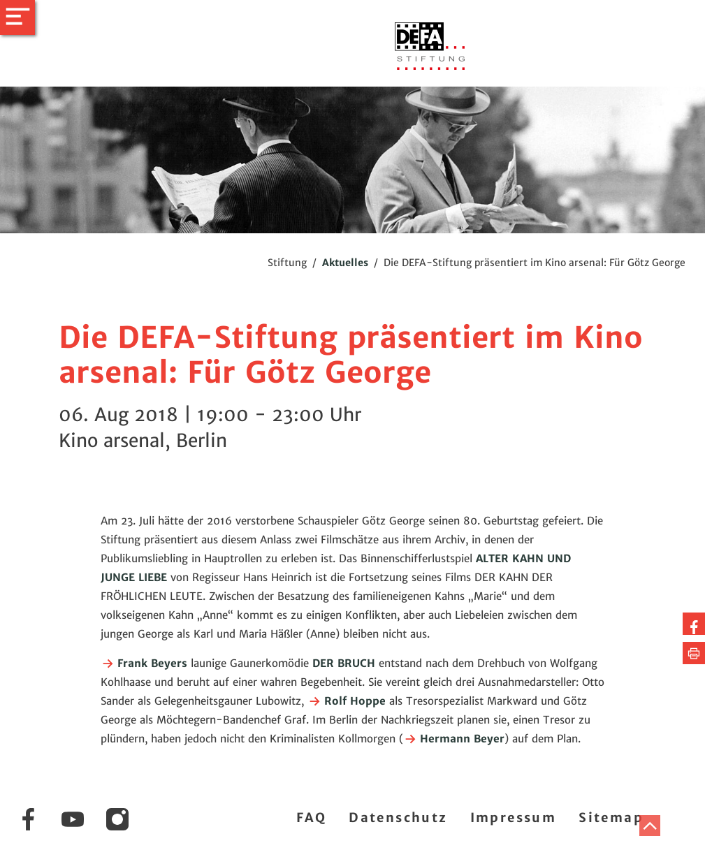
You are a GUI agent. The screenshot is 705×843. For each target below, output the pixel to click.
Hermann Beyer (453, 738)
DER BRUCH (343, 663)
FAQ (311, 817)
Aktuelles (345, 262)
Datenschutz (398, 817)
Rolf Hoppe (346, 701)
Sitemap (611, 817)
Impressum (513, 817)
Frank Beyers (144, 663)
